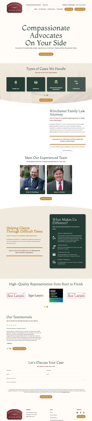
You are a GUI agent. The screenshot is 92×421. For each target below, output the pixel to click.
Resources (45, 5)
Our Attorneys (53, 415)
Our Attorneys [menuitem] (42, 9)
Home (51, 412)
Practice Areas (53, 418)
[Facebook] (80, 412)
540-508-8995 (81, 5)
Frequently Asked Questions (33, 5)
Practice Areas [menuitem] (51, 9)
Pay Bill (69, 9)
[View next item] (47, 95)
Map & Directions (30, 416)
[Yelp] (84, 412)
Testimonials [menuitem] (59, 9)
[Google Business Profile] (77, 412)
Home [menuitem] (35, 9)
